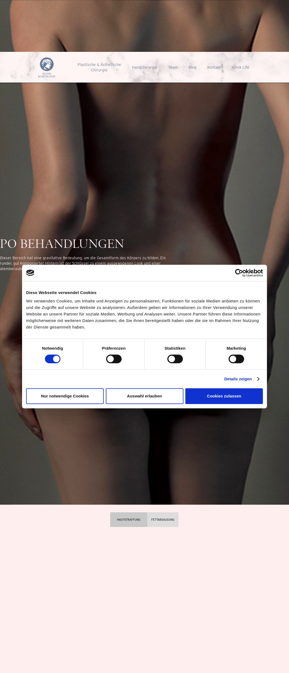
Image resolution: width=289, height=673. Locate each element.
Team (173, 67)
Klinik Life (240, 67)
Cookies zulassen (224, 396)
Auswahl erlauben (144, 396)
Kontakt (214, 67)
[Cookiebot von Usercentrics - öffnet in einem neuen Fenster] (239, 273)
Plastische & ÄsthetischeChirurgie (99, 67)
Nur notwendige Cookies (65, 396)
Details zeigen (238, 379)
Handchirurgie (144, 67)
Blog (192, 67)
